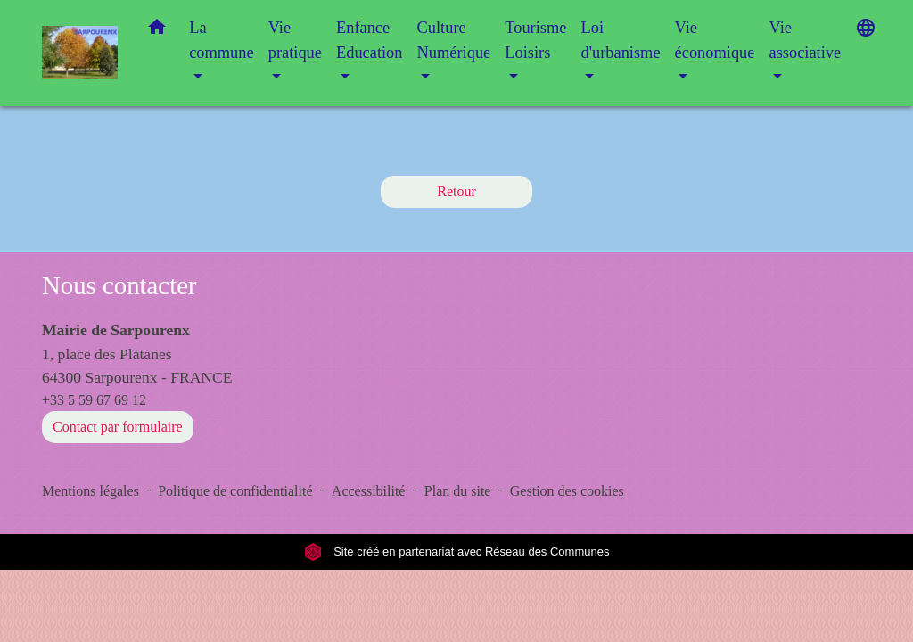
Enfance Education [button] (369, 40)
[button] (157, 31)
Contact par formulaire (118, 426)
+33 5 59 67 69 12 (94, 399)
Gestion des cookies (567, 490)
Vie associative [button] (805, 40)
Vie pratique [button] (295, 40)
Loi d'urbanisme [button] (620, 40)
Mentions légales (90, 490)
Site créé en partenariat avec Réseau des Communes (457, 551)
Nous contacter (119, 285)
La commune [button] (221, 40)
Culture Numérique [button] (454, 40)
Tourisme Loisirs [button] (535, 40)
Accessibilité (369, 490)
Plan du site (457, 490)
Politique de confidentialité (235, 490)
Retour (456, 191)
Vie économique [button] (715, 40)
